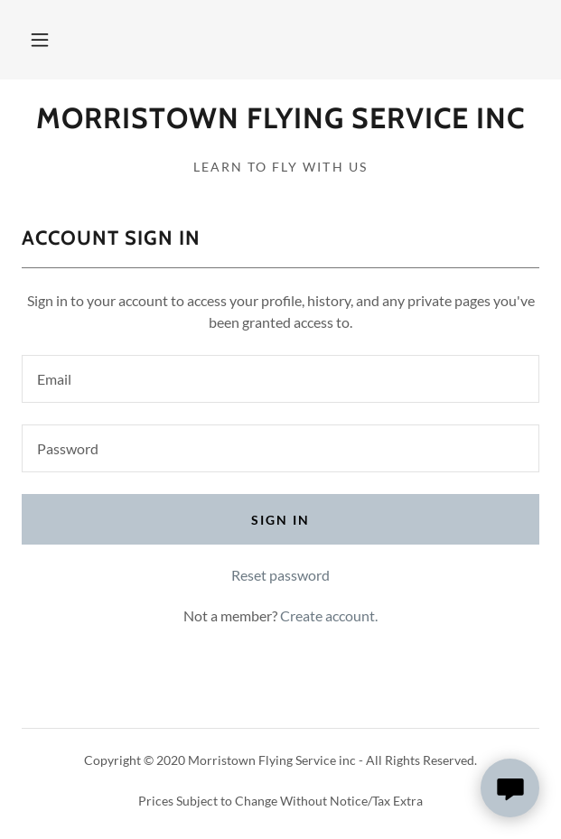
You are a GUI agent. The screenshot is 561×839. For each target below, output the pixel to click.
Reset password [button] (280, 574)
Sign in (280, 519)
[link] (280, 118)
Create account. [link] (329, 615)
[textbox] (280, 379)
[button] (40, 40)
